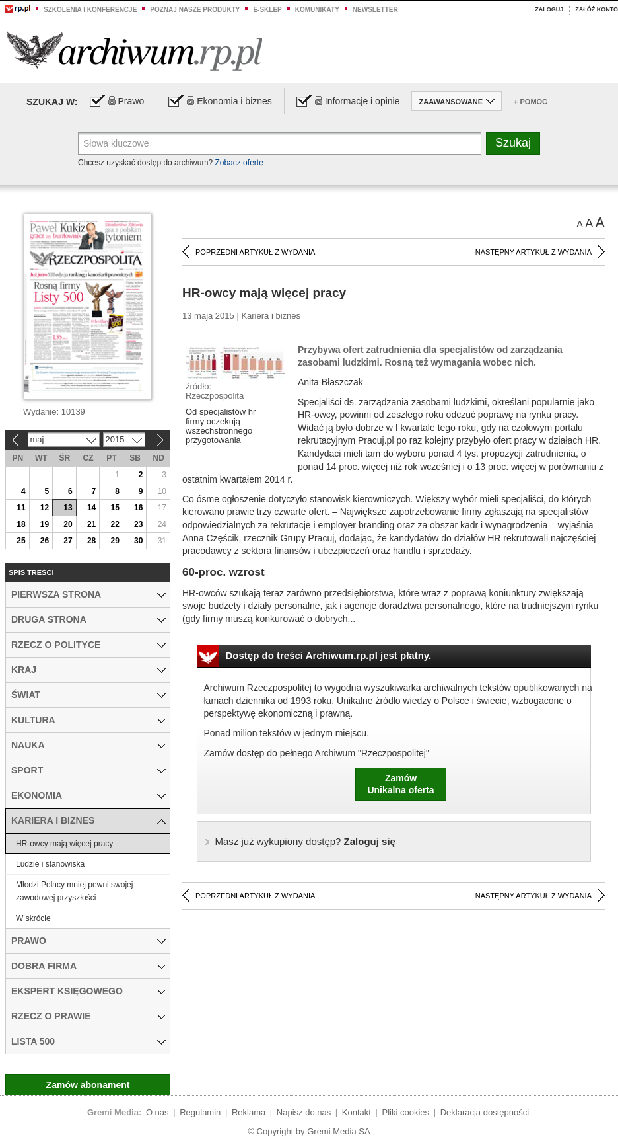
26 (44, 540)
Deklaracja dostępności (484, 1112)
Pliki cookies (406, 1112)
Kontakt (356, 1112)
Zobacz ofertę (239, 162)
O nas (157, 1112)
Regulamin (200, 1112)
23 (138, 524)
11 (21, 507)
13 (67, 507)
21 (91, 524)
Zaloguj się (305, 841)
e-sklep (267, 9)
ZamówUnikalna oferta (400, 784)
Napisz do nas (304, 1112)
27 (67, 540)
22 (114, 524)
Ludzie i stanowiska (50, 864)
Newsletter (375, 9)
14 (91, 507)
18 (21, 524)
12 (44, 507)
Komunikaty (317, 9)
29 (114, 540)
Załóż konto (596, 9)
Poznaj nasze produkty (195, 9)
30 (138, 540)
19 (44, 524)
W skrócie (33, 918)
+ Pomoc (530, 102)
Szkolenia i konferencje (90, 9)
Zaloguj (549, 9)
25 (21, 540)
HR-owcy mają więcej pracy (64, 843)
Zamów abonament (88, 1085)
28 (91, 540)
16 (138, 507)
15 (114, 507)
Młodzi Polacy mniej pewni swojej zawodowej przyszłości (74, 891)
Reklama (248, 1112)
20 (67, 524)
